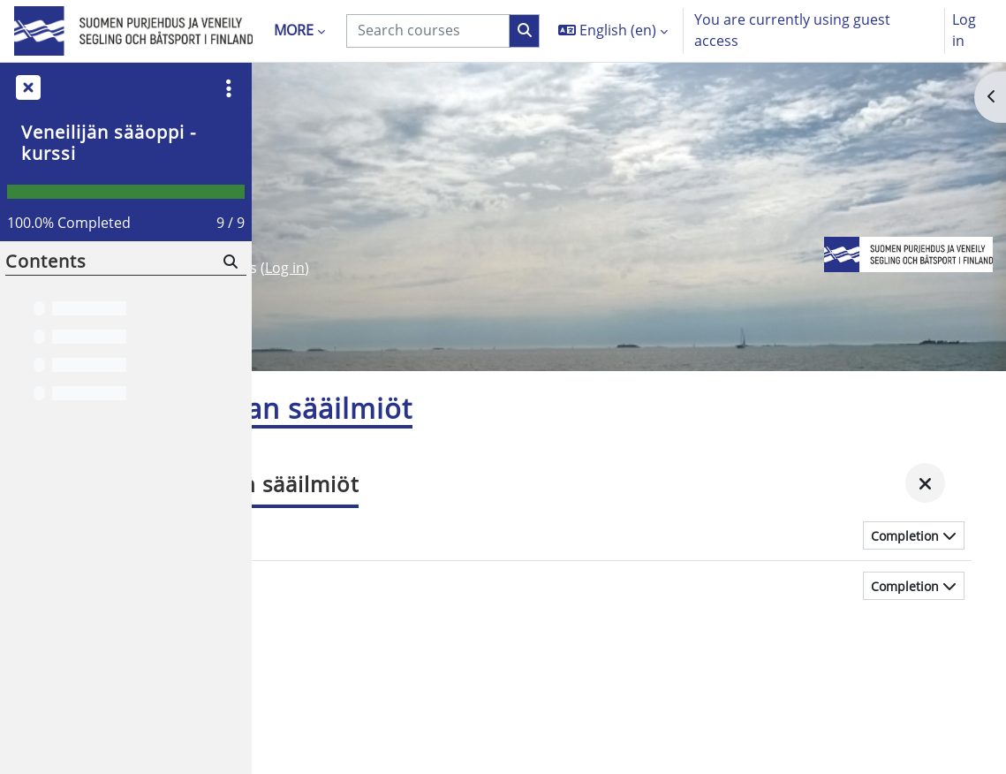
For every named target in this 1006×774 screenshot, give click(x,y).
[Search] (230, 262)
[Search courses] (428, 31)
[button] (613, 31)
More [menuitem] (294, 30)
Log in (964, 30)
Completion (905, 539)
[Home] (133, 31)
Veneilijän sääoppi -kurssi (108, 142)
